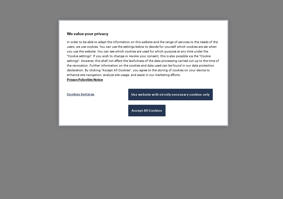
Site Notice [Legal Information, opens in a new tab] (95, 79)
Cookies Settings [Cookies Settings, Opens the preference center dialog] (81, 94)
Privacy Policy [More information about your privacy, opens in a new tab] (77, 79)
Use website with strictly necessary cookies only (170, 94)
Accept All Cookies (147, 110)
